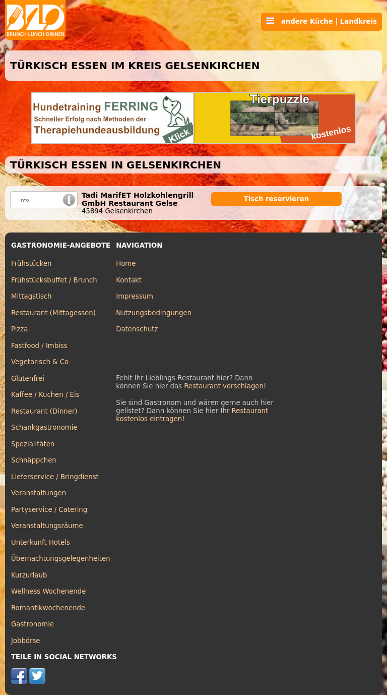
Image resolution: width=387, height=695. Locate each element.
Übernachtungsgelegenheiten (60, 558)
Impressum (134, 296)
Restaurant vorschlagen (224, 386)
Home (126, 263)
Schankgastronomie (44, 427)
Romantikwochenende (48, 608)
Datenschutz (137, 329)
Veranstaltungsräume (47, 526)
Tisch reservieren (276, 199)
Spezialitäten (32, 444)
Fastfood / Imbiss (39, 346)
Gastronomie (32, 624)
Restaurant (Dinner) (44, 411)
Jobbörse (25, 641)
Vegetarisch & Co (40, 362)
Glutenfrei (27, 378)
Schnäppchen (33, 460)
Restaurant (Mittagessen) (53, 313)
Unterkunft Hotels (40, 542)
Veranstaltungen (38, 493)
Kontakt (129, 280)
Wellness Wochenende (48, 591)
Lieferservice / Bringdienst (55, 477)
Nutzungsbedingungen (153, 313)
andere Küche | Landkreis (321, 21)
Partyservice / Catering (49, 509)
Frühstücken (31, 263)
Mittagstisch (31, 296)
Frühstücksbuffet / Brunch (54, 280)
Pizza (19, 329)
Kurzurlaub (29, 575)
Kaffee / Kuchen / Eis (45, 394)
